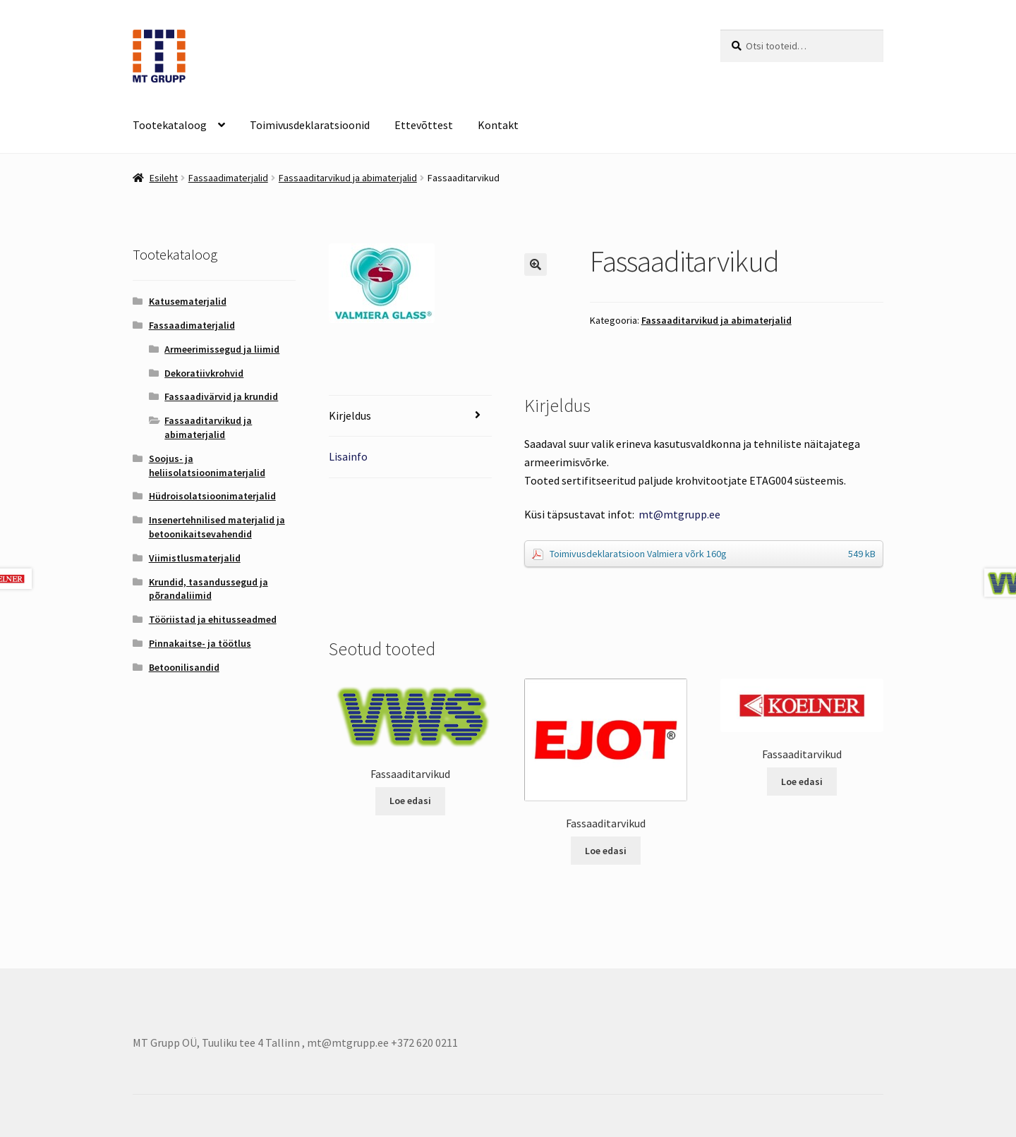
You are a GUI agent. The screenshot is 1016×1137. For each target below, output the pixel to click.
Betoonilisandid (184, 667)
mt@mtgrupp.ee (679, 514)
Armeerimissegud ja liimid (221, 349)
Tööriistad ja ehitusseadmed (213, 619)
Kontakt (498, 125)
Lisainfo (348, 456)
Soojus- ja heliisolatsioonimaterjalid (207, 465)
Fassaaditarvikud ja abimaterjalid (348, 177)
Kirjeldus (350, 415)
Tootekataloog (170, 125)
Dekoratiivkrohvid (203, 373)
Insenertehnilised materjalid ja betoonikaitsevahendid (217, 526)
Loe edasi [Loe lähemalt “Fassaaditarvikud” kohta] (410, 800)
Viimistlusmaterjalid (195, 558)
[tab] (410, 416)
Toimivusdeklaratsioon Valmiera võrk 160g (713, 553)
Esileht (164, 177)
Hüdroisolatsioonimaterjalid (212, 496)
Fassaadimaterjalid (228, 177)
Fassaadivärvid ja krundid (221, 396)
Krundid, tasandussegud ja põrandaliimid (208, 589)
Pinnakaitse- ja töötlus (200, 643)
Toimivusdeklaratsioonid (310, 125)
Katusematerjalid (187, 301)
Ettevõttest (423, 125)
